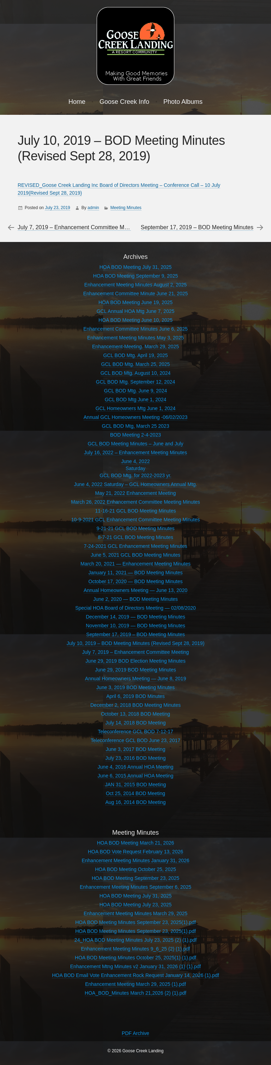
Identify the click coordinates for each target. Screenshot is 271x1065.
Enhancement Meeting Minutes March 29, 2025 (135, 913)
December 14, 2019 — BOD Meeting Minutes (135, 617)
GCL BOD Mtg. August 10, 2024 (136, 373)
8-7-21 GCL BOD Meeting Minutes (135, 537)
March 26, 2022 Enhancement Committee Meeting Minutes (135, 502)
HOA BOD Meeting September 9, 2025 (135, 276)
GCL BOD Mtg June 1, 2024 (136, 399)
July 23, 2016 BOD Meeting (135, 758)
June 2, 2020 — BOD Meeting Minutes (135, 599)
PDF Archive (135, 1033)
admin (93, 207)
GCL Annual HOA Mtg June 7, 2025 (136, 311)
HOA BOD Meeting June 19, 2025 (135, 302)
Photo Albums (183, 101)
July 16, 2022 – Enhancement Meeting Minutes (135, 452)
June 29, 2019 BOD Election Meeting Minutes (135, 661)
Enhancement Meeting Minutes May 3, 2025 (135, 338)
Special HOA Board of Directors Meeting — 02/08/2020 (135, 608)
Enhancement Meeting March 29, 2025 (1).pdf (135, 984)
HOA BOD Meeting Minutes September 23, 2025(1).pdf (135, 922)
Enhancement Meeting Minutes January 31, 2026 (135, 860)
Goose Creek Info (124, 101)
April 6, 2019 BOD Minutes (135, 696)
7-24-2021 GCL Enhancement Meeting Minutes (135, 546)
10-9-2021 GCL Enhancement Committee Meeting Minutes (135, 519)
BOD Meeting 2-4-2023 (135, 435)
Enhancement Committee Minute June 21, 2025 (135, 293)
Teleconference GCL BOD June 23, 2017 (135, 740)
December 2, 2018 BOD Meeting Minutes (135, 705)
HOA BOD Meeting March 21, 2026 (135, 843)
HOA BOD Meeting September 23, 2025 (135, 878)
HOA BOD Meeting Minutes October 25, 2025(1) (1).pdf (135, 957)
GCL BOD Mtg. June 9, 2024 (135, 391)
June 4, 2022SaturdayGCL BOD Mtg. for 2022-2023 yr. (135, 468)
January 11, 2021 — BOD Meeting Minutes (136, 572)
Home (76, 101)
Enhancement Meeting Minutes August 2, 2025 (135, 285)
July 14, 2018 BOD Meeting (135, 723)
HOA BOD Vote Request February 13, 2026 (135, 851)
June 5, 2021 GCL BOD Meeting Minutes (135, 555)
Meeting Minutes (125, 207)
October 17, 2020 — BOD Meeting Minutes (136, 581)
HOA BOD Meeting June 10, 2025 (135, 320)
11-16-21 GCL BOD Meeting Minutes (135, 511)
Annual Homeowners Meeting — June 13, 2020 (135, 590)
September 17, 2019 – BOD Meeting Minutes (197, 227)
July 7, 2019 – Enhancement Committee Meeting (79, 227)
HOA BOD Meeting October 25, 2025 (135, 869)
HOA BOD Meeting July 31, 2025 (136, 267)
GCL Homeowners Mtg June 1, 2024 (136, 408)
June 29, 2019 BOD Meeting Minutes (135, 670)
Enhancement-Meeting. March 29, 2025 (135, 346)
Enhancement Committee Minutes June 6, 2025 (135, 329)
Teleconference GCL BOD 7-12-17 (135, 731)
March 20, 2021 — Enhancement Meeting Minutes (135, 564)
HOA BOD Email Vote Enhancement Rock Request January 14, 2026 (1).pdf (135, 975)
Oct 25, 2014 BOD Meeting (135, 793)
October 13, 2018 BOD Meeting (135, 714)
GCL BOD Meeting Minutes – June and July (135, 443)
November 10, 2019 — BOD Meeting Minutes (135, 625)
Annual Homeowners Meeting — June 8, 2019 (135, 678)
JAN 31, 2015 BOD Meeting (135, 784)
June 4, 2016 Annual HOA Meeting (136, 767)
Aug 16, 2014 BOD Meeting (135, 802)
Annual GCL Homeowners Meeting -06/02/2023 (135, 417)
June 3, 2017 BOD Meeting (135, 749)
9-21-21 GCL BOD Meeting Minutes (135, 528)
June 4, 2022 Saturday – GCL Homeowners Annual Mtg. (135, 484)
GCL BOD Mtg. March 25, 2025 (135, 364)
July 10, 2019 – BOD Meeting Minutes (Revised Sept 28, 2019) (136, 643)
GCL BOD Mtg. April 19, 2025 (135, 355)
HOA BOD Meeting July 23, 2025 (136, 904)
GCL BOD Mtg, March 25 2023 (135, 426)
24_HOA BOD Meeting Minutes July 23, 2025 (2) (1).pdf (135, 940)
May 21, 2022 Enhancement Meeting (135, 493)
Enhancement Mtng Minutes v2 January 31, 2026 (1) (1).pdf (135, 966)
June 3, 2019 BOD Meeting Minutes (135, 687)
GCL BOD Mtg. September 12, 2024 (135, 382)
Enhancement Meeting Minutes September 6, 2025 (135, 887)
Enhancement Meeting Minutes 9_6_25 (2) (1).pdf (135, 949)
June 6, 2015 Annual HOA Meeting (136, 776)
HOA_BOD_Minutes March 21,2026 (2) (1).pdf (135, 993)
